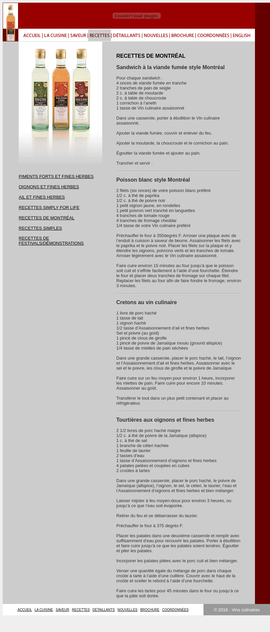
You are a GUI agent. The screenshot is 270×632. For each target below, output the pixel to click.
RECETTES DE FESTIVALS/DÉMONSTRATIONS (51, 241)
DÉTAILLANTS (104, 610)
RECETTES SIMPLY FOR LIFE (49, 207)
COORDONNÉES (175, 610)
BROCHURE (149, 610)
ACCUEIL (24, 610)
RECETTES (81, 610)
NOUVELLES (128, 610)
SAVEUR (62, 610)
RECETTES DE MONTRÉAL (47, 217)
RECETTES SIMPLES (40, 228)
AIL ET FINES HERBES (42, 197)
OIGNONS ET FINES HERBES (49, 186)
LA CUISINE (44, 610)
